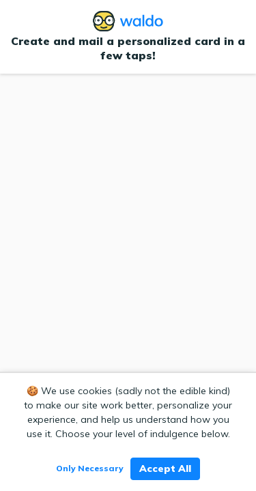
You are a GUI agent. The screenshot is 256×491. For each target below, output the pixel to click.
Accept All (165, 468)
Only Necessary (90, 468)
